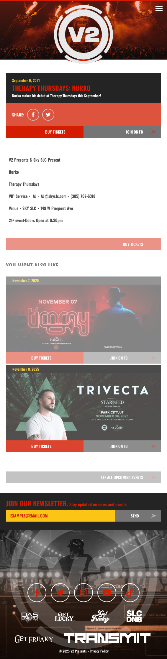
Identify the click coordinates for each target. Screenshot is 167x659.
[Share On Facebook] (33, 115)
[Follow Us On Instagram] (83, 592)
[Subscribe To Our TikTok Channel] (130, 592)
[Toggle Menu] (159, 8)
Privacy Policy (99, 650)
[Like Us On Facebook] (36, 592)
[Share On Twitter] (48, 115)
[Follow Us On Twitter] (60, 592)
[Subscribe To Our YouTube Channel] (106, 592)
